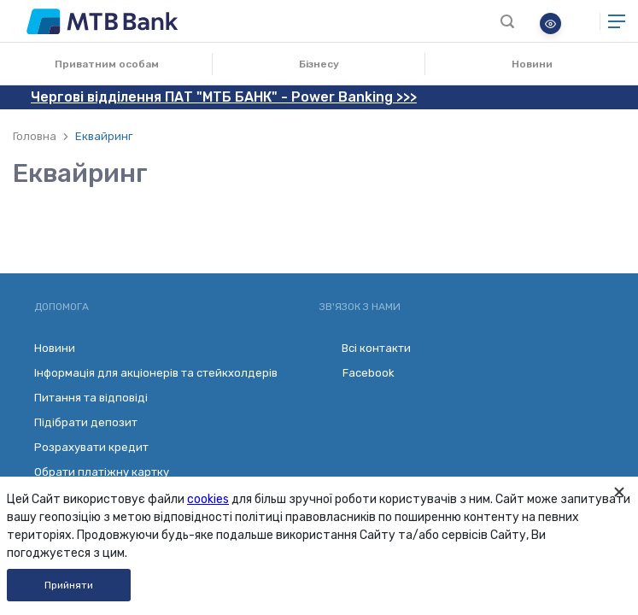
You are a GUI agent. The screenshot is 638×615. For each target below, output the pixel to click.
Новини (532, 64)
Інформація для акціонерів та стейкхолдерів (156, 372)
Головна (34, 136)
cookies (208, 499)
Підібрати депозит (86, 422)
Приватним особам (107, 64)
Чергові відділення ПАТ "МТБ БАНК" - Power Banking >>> (224, 97)
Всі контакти (365, 348)
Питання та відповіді (91, 397)
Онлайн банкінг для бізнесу (581, 21)
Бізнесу (319, 64)
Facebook (357, 373)
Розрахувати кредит (91, 447)
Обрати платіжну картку (101, 472)
